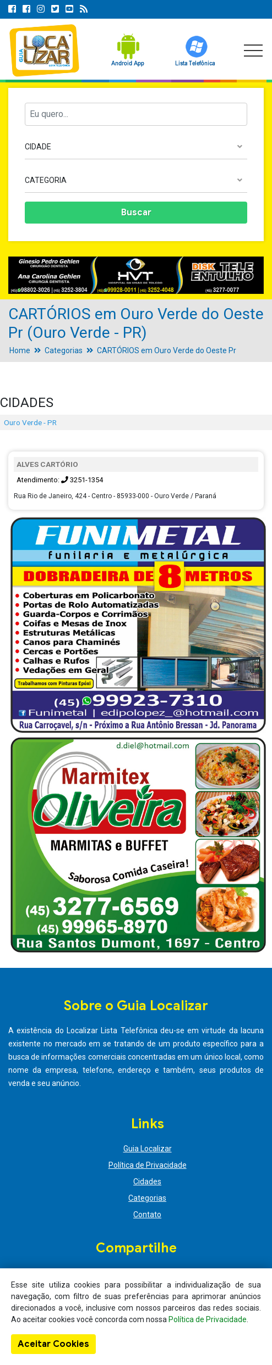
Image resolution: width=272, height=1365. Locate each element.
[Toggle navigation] (253, 50)
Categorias (64, 350)
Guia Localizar (147, 1148)
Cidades (147, 1181)
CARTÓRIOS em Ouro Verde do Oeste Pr (166, 350)
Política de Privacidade (147, 1165)
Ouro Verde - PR (30, 422)
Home (19, 350)
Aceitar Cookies (53, 1344)
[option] (136, 275)
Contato (147, 1214)
